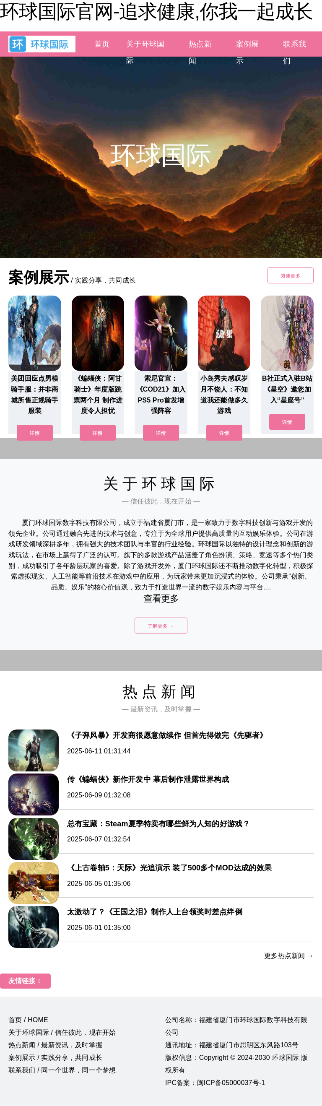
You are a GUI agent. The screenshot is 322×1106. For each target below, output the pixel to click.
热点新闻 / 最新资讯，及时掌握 (55, 1045)
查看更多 (161, 598)
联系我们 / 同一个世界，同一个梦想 (62, 1070)
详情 (35, 433)
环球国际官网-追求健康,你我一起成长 (156, 11)
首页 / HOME (28, 1019)
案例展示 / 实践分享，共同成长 (55, 1057)
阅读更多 (290, 275)
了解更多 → (161, 625)
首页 (101, 44)
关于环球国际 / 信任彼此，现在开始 (62, 1032)
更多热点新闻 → (289, 955)
